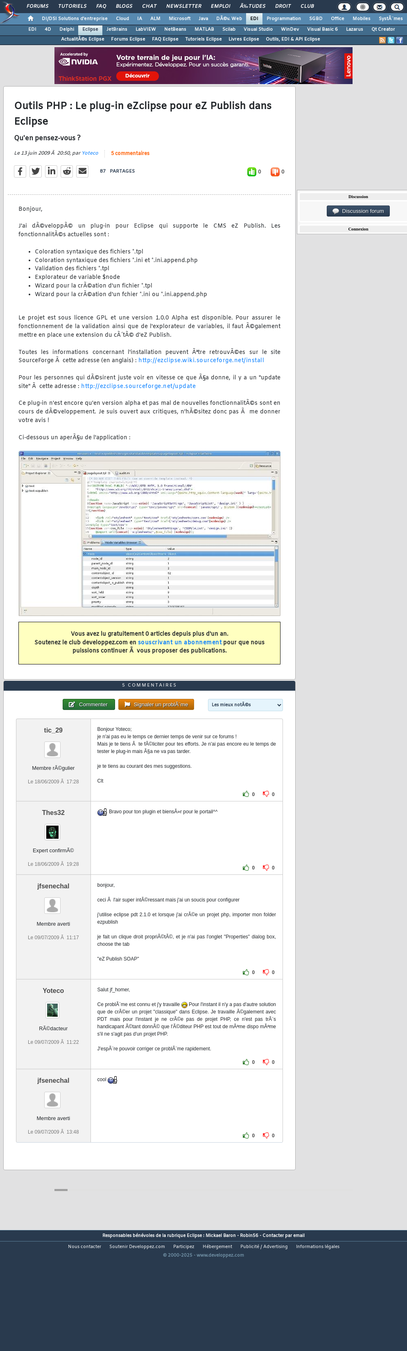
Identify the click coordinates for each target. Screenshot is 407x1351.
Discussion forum (358, 211)
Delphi (66, 29)
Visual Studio (258, 29)
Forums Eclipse (128, 39)
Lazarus (354, 29)
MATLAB (204, 29)
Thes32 (53, 861)
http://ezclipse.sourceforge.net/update (138, 403)
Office (337, 19)
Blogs (124, 6)
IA (139, 19)
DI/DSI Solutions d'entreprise (75, 19)
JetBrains (116, 29)
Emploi (220, 6)
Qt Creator (383, 29)
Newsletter (183, 6)
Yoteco (89, 170)
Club (307, 6)
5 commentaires (130, 170)
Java (203, 19)
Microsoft (179, 19)
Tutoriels (72, 6)
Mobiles (362, 19)
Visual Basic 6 (322, 29)
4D (48, 29)
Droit (283, 6)
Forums (37, 6)
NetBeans (175, 29)
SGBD (316, 19)
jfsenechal (53, 935)
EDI (254, 19)
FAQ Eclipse (165, 39)
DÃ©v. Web (229, 19)
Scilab (228, 29)
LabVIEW (146, 29)
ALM (155, 19)
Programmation (284, 19)
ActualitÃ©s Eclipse (82, 39)
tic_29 (53, 779)
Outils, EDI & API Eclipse (293, 39)
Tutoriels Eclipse (203, 39)
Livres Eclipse (243, 39)
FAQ (101, 6)
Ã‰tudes (252, 6)
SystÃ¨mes (391, 19)
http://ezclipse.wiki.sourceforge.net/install (201, 377)
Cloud (122, 19)
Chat (149, 6)
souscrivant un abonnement (180, 659)
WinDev (290, 29)
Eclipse (90, 29)
